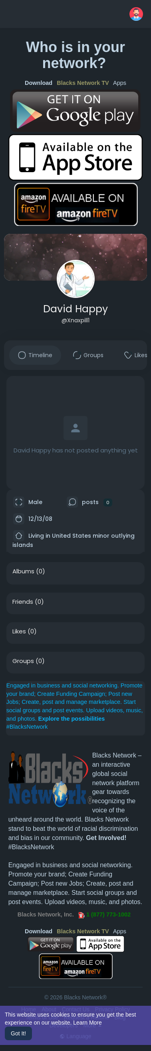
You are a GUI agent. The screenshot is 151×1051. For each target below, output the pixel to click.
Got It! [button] (18, 1033)
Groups (23, 661)
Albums (23, 571)
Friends (22, 602)
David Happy (75, 309)
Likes (19, 631)
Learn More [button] (87, 1022)
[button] (136, 14)
